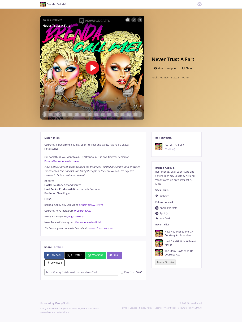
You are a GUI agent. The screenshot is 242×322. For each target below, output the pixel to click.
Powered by (55, 303)
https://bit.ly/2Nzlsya (91, 204)
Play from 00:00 (131, 272)
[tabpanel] (93, 186)
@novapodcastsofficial (88, 222)
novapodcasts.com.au (100, 228)
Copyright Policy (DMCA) (190, 307)
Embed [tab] (58, 247)
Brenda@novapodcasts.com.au (62, 161)
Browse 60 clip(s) (165, 262)
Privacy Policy (145, 307)
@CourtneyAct (82, 210)
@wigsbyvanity (75, 216)
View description (165, 68)
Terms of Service (129, 307)
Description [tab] (52, 138)
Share (187, 68)
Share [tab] (48, 247)
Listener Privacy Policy (165, 307)
